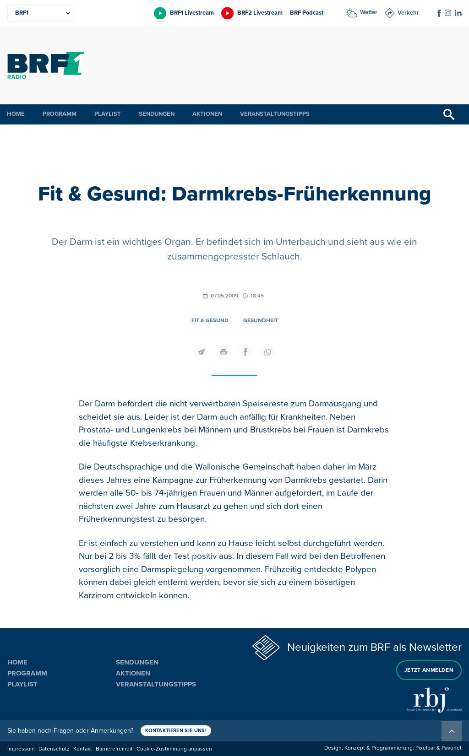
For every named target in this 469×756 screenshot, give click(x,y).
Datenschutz (54, 748)
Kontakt (82, 748)
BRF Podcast (306, 12)
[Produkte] (41, 13)
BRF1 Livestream (192, 12)
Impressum (21, 748)
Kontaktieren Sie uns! (176, 731)
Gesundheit (260, 320)
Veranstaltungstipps (275, 114)
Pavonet (452, 748)
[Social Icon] (439, 13)
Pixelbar (425, 748)
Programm (59, 114)
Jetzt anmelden (428, 670)
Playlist (107, 114)
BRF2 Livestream (260, 12)
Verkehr (408, 12)
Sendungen (157, 114)
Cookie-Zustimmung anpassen (174, 748)
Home (16, 114)
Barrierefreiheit (114, 748)
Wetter (368, 12)
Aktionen (207, 114)
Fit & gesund (210, 320)
